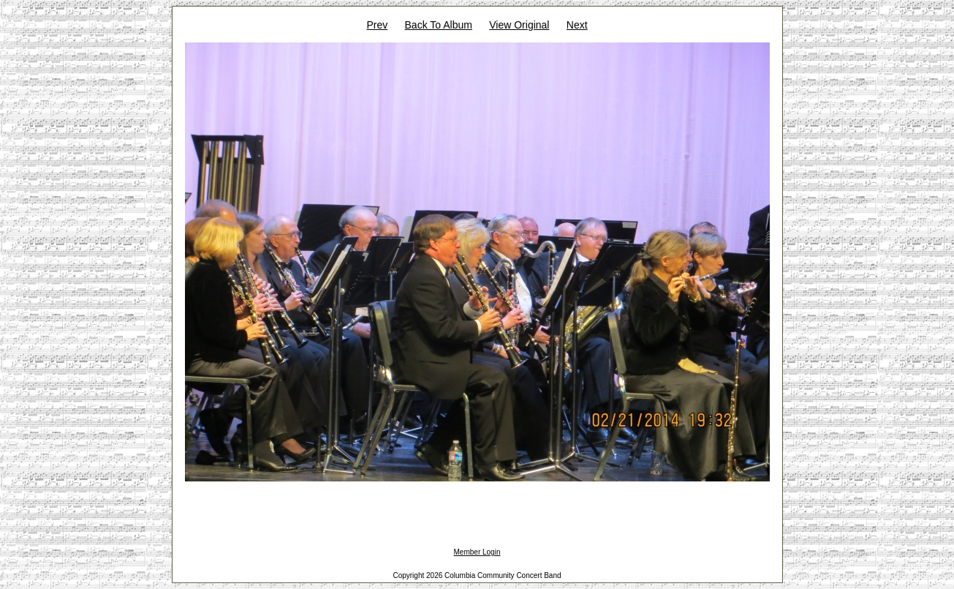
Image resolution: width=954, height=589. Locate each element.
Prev (376, 25)
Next (577, 25)
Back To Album (438, 25)
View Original (519, 25)
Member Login (477, 552)
